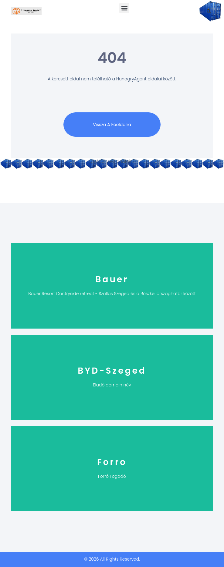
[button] (124, 8)
